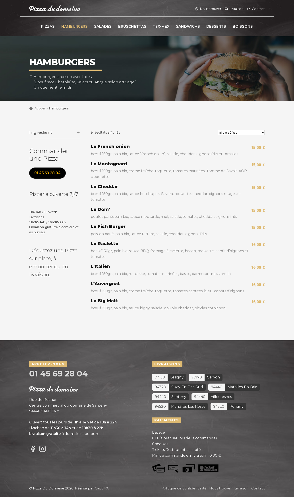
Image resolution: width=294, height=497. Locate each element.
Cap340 (101, 488)
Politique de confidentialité (184, 488)
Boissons (243, 26)
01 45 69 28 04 (47, 173)
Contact (258, 8)
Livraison (237, 8)
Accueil (40, 108)
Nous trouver (210, 8)
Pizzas (48, 26)
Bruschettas (132, 26)
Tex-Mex (161, 26)
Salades (103, 26)
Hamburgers (74, 26)
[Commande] (241, 132)
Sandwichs (188, 26)
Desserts (216, 26)
